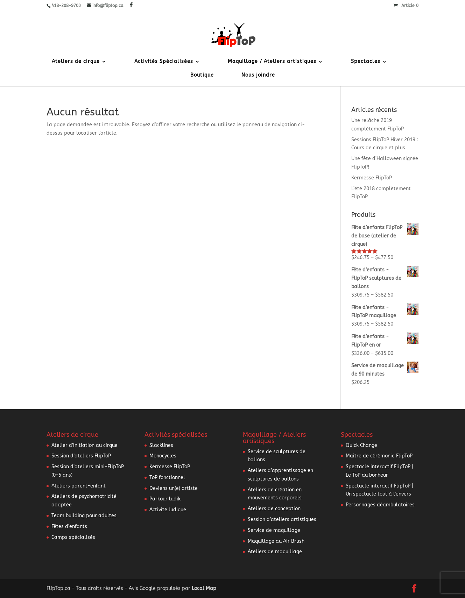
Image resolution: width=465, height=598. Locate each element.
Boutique (202, 75)
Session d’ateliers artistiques (282, 519)
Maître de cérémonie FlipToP (379, 456)
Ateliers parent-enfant (78, 486)
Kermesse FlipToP (371, 178)
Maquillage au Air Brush (276, 541)
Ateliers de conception (274, 509)
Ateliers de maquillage (275, 552)
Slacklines (161, 445)
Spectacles (365, 61)
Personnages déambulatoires (380, 505)
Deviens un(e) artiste (173, 488)
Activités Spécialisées (163, 61)
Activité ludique (167, 510)
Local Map (204, 588)
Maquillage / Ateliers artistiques (272, 61)
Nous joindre (258, 75)
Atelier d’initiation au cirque (84, 445)
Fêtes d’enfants (69, 526)
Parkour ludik (165, 499)
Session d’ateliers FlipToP (81, 456)
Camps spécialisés (73, 537)
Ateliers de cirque (76, 61)
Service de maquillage (274, 530)
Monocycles (162, 456)
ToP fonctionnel (167, 477)
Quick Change (361, 445)
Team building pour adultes (84, 516)
